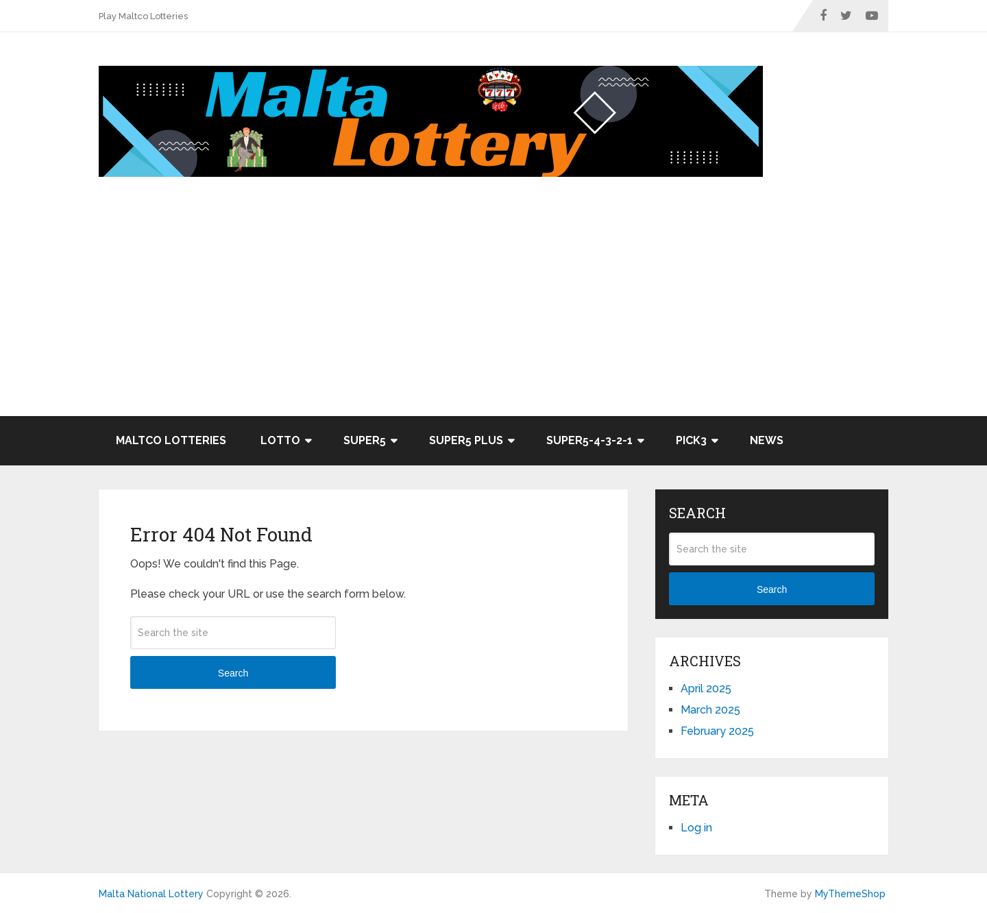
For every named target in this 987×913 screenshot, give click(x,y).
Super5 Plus (466, 440)
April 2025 (706, 688)
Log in (696, 827)
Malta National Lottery (151, 893)
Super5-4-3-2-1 (589, 440)
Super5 (364, 440)
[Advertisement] (493, 313)
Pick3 (691, 440)
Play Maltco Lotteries (143, 16)
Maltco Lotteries (171, 440)
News (766, 440)
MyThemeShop (850, 893)
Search (233, 673)
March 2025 (710, 709)
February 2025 (717, 731)
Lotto (280, 440)
